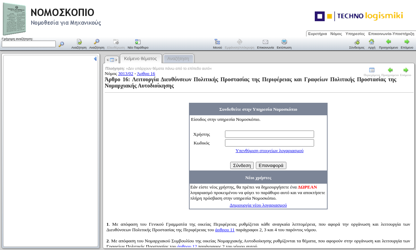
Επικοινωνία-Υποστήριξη (391, 34)
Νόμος (336, 34)
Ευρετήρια (317, 34)
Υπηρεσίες (355, 34)
